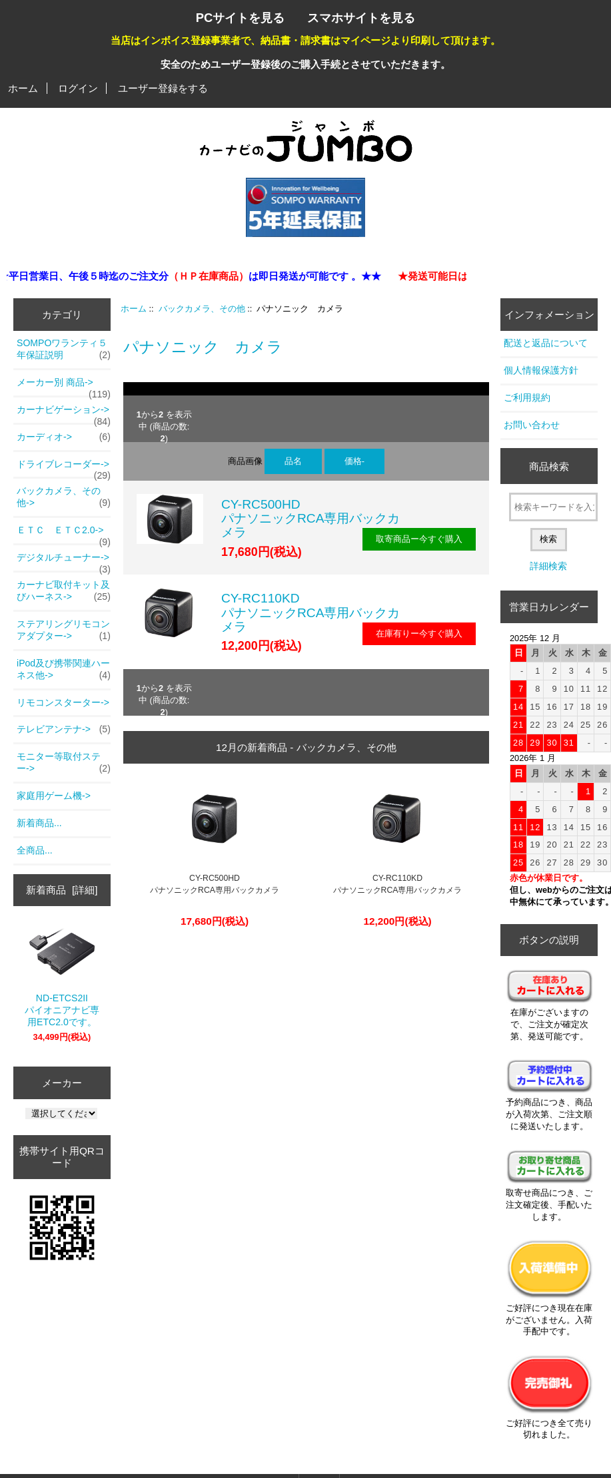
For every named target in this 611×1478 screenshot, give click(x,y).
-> (64, 497)
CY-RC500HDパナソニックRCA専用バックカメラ (310, 518)
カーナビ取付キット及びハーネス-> (64, 591)
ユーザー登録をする (163, 88)
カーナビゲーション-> (64, 413)
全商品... (35, 850)
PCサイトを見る (240, 18)
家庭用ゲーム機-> (54, 795)
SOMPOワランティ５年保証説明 (64, 350)
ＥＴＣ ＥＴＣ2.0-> (64, 534)
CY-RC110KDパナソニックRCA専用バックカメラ (310, 612)
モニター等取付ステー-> (64, 763)
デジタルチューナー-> (64, 561)
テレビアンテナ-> (64, 730)
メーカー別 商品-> (64, 386)
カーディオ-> (64, 437)
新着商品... (39, 823)
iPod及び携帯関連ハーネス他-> (64, 670)
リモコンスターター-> (63, 702)
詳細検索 (548, 566)
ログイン (78, 88)
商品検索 (549, 466)
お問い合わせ (532, 424)
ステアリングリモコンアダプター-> (64, 630)
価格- (354, 461)
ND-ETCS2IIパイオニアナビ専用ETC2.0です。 (62, 976)
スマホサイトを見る (361, 18)
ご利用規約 (527, 397)
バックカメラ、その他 (202, 309)
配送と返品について (546, 343)
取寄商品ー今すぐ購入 (419, 539)
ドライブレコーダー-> (64, 468)
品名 (293, 461)
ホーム (23, 88)
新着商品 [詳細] (61, 889)
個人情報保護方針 (541, 370)
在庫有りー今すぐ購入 (419, 633)
